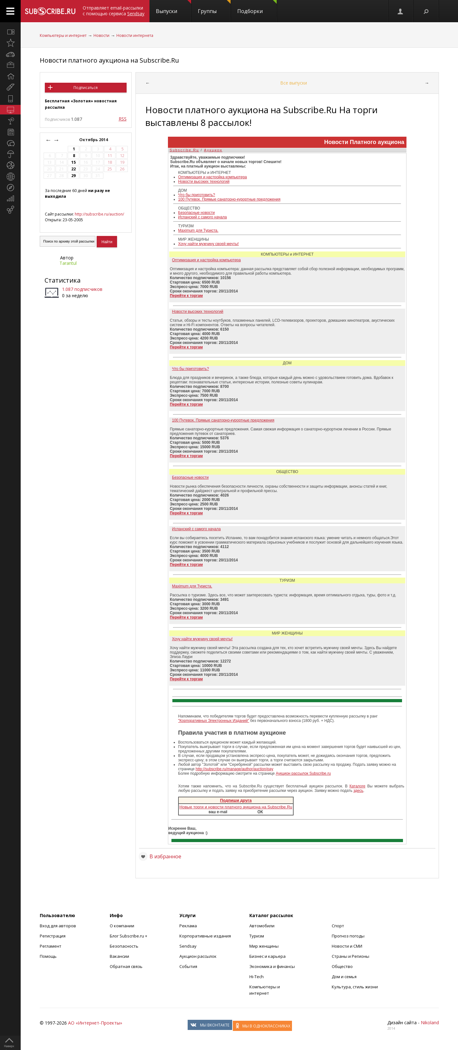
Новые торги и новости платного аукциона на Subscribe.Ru (235, 807)
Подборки (257, 7)
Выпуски (173, 7)
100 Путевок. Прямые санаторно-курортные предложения (229, 199)
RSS (123, 119)
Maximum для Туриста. (198, 230)
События (188, 966)
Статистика (62, 280)
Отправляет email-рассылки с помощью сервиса (113, 11)
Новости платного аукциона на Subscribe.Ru (109, 60)
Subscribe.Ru (184, 150)
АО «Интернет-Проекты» (95, 1023)
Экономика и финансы (272, 966)
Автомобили (261, 926)
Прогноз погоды (348, 936)
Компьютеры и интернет (63, 35)
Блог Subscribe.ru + (129, 936)
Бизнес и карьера (267, 956)
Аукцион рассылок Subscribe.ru (303, 773)
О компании (122, 926)
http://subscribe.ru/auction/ (99, 214)
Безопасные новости (196, 212)
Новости (101, 35)
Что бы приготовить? (196, 195)
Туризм (256, 936)
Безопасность (124, 946)
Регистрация (53, 936)
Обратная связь (126, 966)
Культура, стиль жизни (355, 987)
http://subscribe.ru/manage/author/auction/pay (234, 769)
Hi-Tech (256, 976)
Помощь (48, 956)
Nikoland (430, 1022)
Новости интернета (134, 35)
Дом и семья (344, 976)
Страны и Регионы (350, 956)
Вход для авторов (58, 926)
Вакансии (119, 956)
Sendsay (188, 946)
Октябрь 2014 (94, 139)
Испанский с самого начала (202, 217)
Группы (214, 7)
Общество (342, 966)
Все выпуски (293, 83)
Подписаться (85, 87)
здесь (358, 790)
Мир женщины (264, 946)
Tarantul (68, 263)
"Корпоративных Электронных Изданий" (213, 720)
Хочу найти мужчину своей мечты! (208, 244)
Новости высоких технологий (203, 181)
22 (73, 169)
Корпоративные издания (205, 936)
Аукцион (213, 150)
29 (73, 175)
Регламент (50, 946)
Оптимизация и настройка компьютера (212, 177)
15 (73, 162)
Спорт (338, 926)
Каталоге (357, 786)
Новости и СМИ (347, 946)
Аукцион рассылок (198, 956)
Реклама (188, 926)
